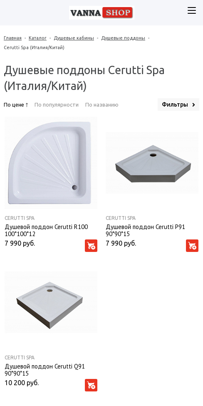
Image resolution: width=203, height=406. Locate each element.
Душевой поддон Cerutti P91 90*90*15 (145, 230)
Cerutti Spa (20, 218)
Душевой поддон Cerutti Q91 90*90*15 (45, 369)
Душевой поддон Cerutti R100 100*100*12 (46, 230)
